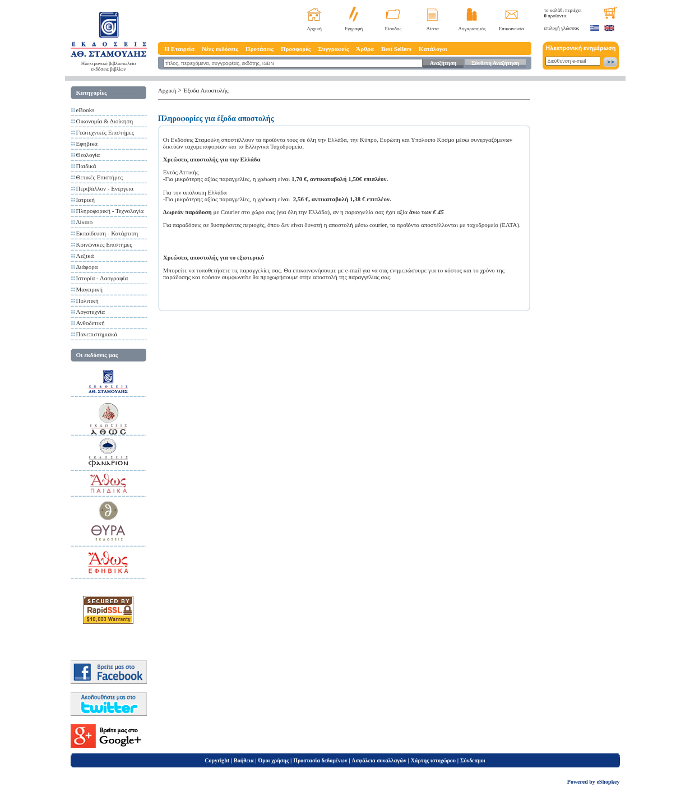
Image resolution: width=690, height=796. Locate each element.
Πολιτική (87, 300)
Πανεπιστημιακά (97, 334)
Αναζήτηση (443, 63)
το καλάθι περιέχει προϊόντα (563, 12)
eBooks (85, 110)
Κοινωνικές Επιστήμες (104, 244)
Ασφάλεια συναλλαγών (378, 760)
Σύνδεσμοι (472, 760)
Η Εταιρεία (180, 48)
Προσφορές (296, 48)
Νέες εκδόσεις (220, 48)
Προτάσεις (260, 48)
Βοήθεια (244, 760)
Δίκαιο (84, 222)
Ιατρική (85, 199)
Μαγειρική (89, 289)
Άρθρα (365, 48)
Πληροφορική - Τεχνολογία (110, 210)
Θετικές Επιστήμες (99, 177)
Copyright (217, 760)
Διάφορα (87, 266)
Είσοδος (393, 28)
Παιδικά (86, 166)
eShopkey (607, 782)
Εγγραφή (354, 28)
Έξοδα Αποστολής (206, 90)
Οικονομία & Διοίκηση (104, 121)
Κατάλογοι (433, 48)
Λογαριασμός (471, 28)
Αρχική (314, 28)
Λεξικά (85, 255)
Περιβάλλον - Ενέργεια (105, 188)
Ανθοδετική (90, 323)
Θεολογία (88, 154)
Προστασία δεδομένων (320, 760)
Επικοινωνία (511, 28)
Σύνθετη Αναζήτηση (495, 63)
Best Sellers (396, 48)
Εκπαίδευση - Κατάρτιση (107, 233)
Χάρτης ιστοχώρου (433, 760)
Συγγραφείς (333, 48)
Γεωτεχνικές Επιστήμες (105, 132)
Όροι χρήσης (273, 760)
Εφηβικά (87, 143)
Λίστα (433, 28)
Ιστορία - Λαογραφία (102, 278)
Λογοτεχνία (90, 311)
